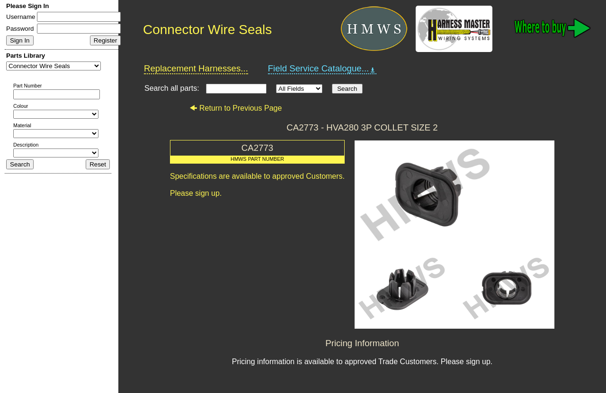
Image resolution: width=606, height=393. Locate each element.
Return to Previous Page (235, 108)
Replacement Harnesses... (196, 68)
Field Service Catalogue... (322, 68)
